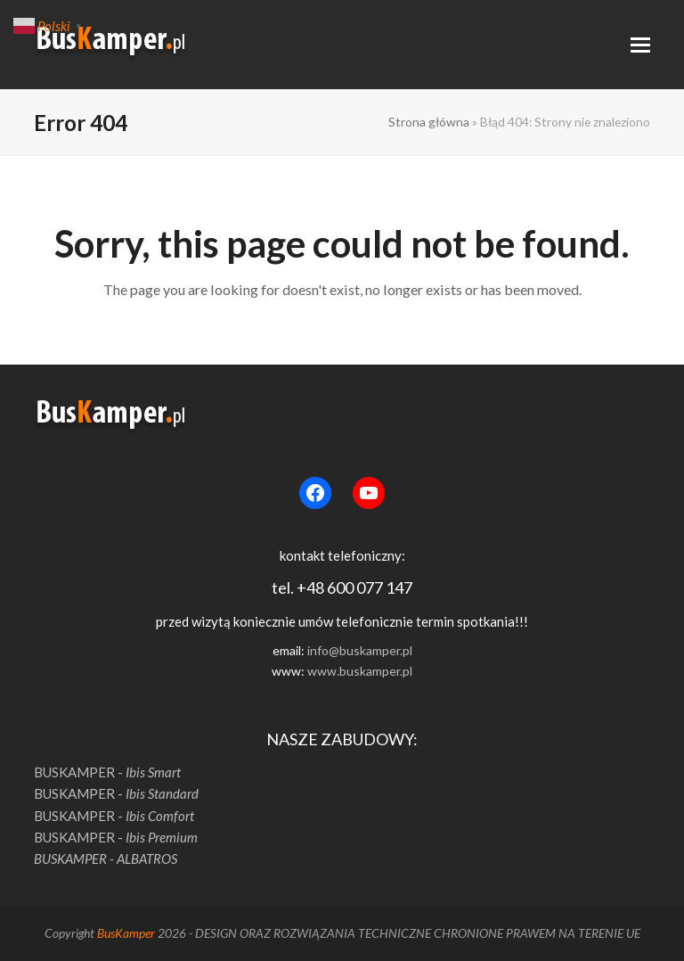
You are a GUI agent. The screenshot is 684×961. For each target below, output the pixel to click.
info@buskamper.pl (359, 650)
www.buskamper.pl (359, 670)
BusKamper (126, 932)
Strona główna (428, 121)
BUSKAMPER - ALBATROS (105, 858)
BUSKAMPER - (107, 772)
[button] (640, 45)
